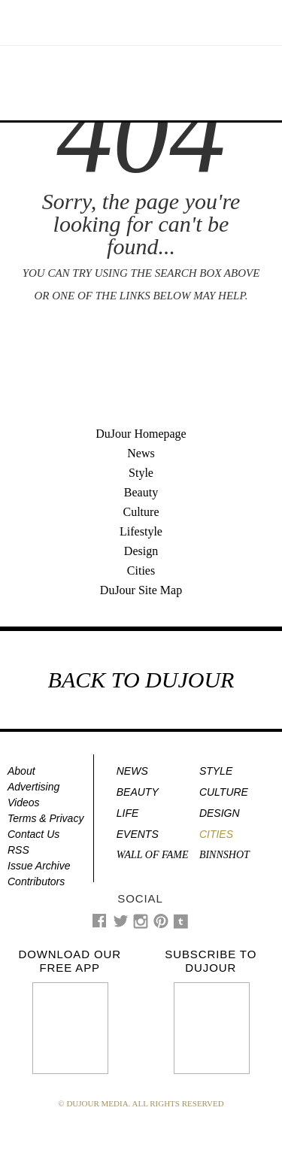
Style (141, 472)
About (21, 771)
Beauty (141, 492)
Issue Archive (39, 866)
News (140, 453)
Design (141, 551)
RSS (18, 850)
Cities (141, 570)
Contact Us (33, 834)
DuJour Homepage (141, 433)
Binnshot (224, 854)
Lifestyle (141, 531)
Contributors (36, 881)
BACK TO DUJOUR (141, 679)
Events (138, 834)
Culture (141, 511)
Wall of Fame (153, 854)
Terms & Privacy (45, 818)
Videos (24, 802)
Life (128, 813)
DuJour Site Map (141, 590)
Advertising (33, 787)
